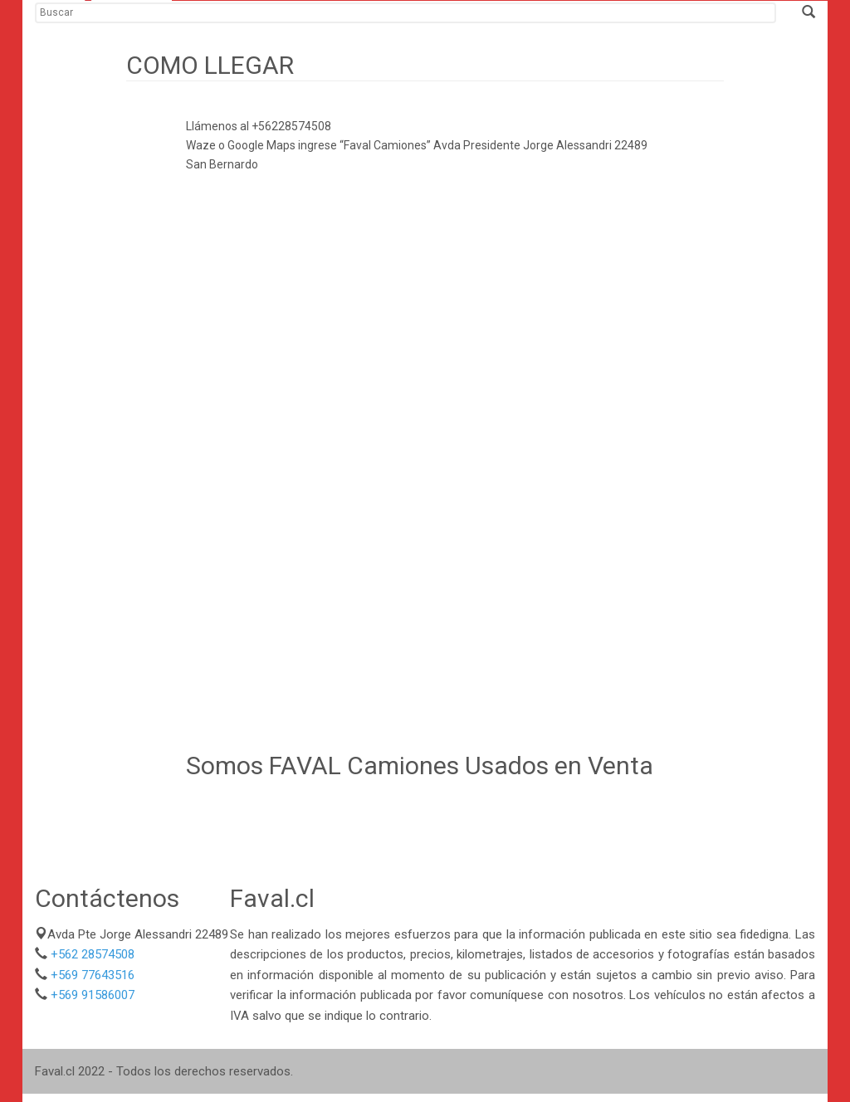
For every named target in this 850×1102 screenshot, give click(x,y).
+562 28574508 (92, 954)
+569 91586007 (92, 994)
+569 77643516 (92, 975)
